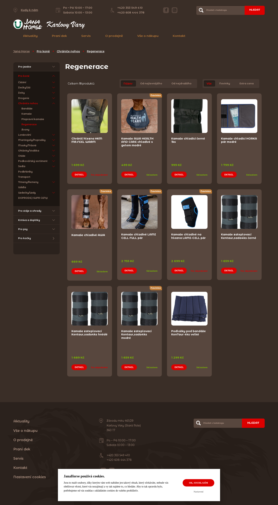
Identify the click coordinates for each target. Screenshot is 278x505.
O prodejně (114, 36)
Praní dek (59, 36)
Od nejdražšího (181, 83)
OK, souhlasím (198, 482)
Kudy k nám (29, 10)
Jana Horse (21, 51)
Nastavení (198, 491)
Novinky (224, 83)
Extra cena (246, 83)
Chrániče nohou (68, 51)
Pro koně (43, 51)
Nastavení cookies (29, 471)
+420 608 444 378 (129, 12)
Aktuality (30, 36)
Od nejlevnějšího (151, 83)
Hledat (253, 10)
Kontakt (179, 36)
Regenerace (95, 51)
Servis (86, 36)
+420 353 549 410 (128, 7)
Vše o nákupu (147, 36)
